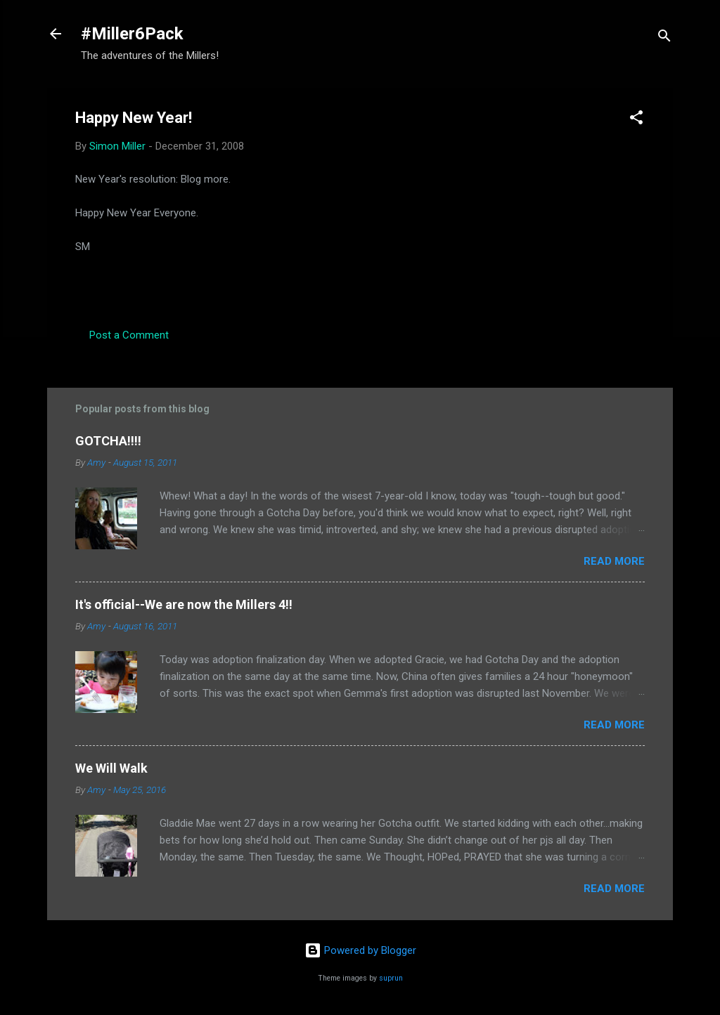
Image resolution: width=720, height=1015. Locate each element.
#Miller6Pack (132, 34)
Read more (614, 561)
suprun (391, 978)
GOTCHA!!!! (108, 440)
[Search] (664, 38)
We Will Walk (111, 768)
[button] (636, 120)
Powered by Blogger (360, 950)
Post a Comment (129, 335)
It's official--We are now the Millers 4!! (183, 604)
